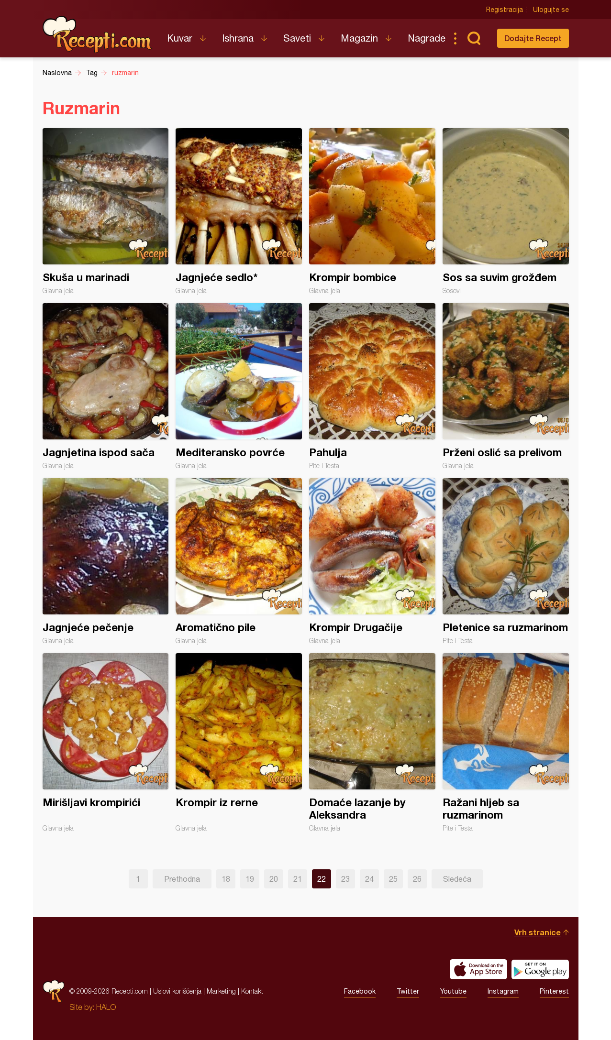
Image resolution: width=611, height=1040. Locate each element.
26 (417, 879)
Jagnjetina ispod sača (106, 386)
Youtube (453, 991)
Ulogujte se (551, 9)
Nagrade (426, 38)
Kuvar (179, 38)
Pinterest (554, 991)
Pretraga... (474, 38)
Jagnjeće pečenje (106, 561)
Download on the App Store (478, 969)
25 (393, 879)
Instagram (503, 991)
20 (273, 879)
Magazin (359, 38)
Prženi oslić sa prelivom (506, 386)
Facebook (360, 991)
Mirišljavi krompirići (106, 742)
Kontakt (252, 991)
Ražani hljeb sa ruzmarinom (506, 742)
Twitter (408, 991)
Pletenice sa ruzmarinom (506, 561)
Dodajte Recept (533, 38)
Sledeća (457, 879)
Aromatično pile (239, 561)
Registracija (504, 9)
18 (226, 879)
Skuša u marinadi (106, 211)
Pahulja (372, 386)
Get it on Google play (540, 969)
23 (345, 879)
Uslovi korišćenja (177, 991)
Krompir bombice (372, 211)
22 (321, 879)
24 (369, 879)
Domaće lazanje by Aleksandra (372, 742)
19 (249, 879)
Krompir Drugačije (372, 561)
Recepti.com (98, 34)
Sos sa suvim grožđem (506, 211)
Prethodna (182, 879)
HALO (106, 1007)
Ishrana (238, 38)
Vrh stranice (537, 932)
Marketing (221, 991)
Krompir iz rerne (239, 742)
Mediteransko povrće (239, 386)
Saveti (297, 38)
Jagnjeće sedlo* (239, 211)
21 (297, 879)
